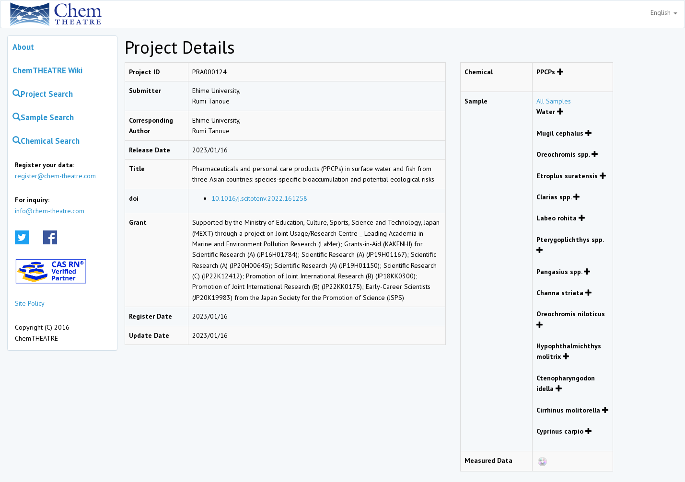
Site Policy (30, 303)
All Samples (553, 101)
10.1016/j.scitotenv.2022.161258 (259, 198)
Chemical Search (46, 141)
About (23, 47)
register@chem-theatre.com (55, 176)
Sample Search (43, 117)
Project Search (42, 94)
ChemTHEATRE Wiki (47, 70)
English (663, 12)
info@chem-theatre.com (49, 211)
